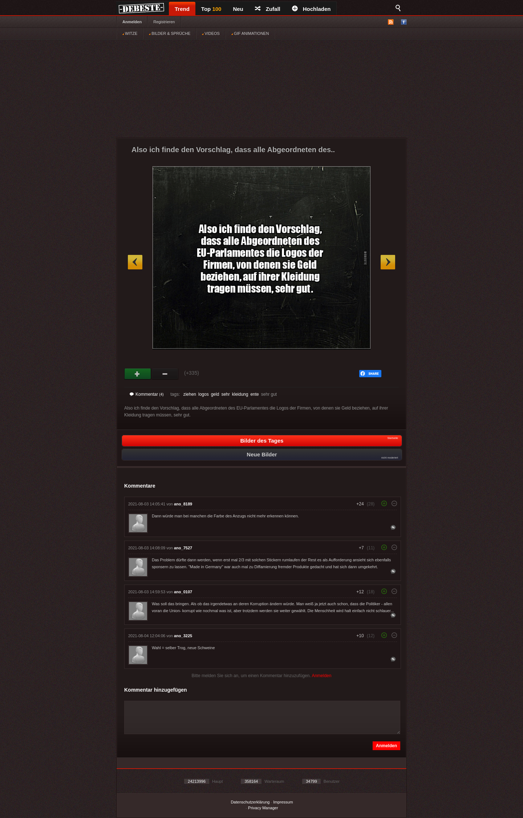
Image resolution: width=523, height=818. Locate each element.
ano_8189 (183, 504)
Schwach (165, 374)
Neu (238, 9)
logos (203, 394)
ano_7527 (183, 548)
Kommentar (147, 394)
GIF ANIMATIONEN (250, 33)
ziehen (189, 394)
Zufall (267, 9)
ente (254, 394)
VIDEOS (211, 33)
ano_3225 (183, 636)
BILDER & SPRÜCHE (169, 33)
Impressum (283, 802)
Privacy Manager (263, 808)
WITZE (129, 33)
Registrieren (164, 22)
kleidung (240, 394)
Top (211, 9)
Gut (137, 374)
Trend (182, 9)
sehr (225, 394)
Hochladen (311, 9)
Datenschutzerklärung (250, 802)
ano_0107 (183, 592)
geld (215, 394)
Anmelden (132, 22)
